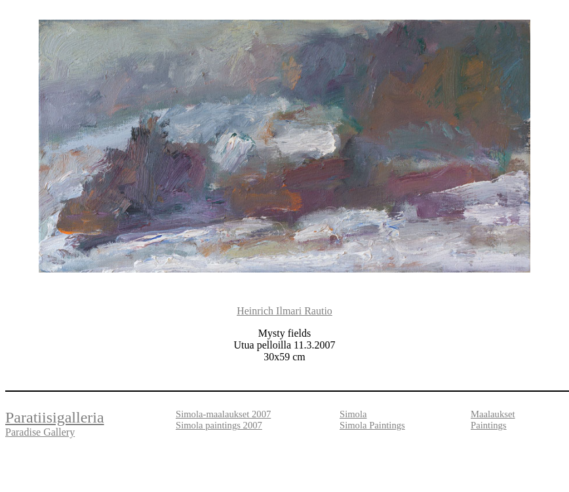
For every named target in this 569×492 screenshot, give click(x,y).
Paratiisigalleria (54, 417)
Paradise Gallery (40, 432)
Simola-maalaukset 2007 (223, 414)
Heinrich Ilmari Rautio (284, 310)
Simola (353, 414)
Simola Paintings (372, 425)
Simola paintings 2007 (219, 425)
